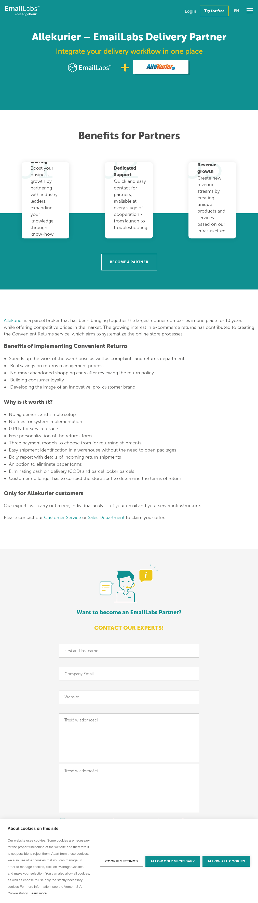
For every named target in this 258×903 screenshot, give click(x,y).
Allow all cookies (226, 861)
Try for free (214, 11)
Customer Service (62, 517)
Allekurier (13, 320)
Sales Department (106, 517)
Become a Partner (129, 262)
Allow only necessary (173, 861)
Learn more (38, 893)
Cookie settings (121, 861)
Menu (250, 10)
